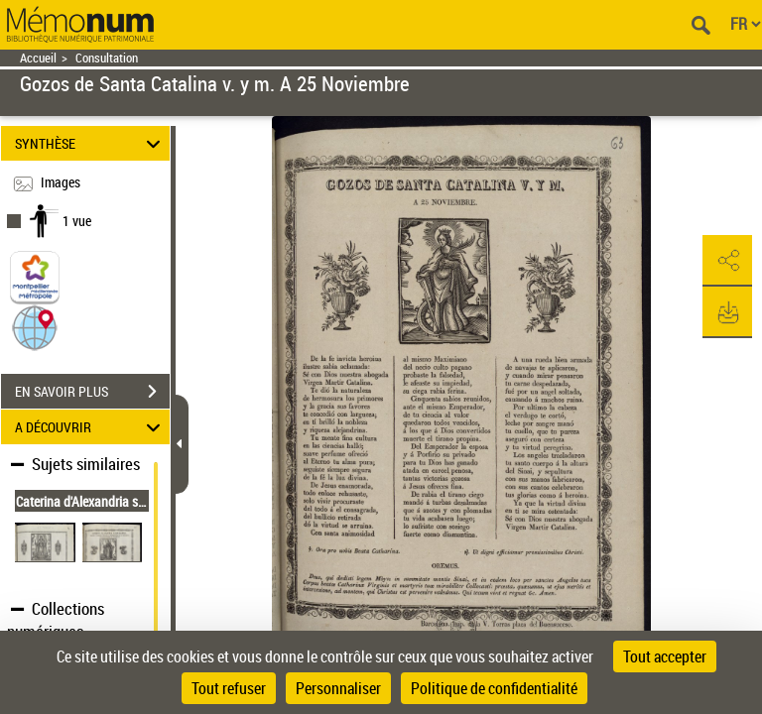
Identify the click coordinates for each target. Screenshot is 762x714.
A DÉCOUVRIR (91, 427)
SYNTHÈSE (91, 143)
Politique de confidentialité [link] (494, 688)
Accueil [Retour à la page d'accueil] (38, 58)
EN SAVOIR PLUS (92, 392)
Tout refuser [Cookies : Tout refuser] (228, 688)
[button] (35, 326)
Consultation (106, 58)
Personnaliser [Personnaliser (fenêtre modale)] (338, 688)
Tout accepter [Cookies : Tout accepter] (664, 656)
